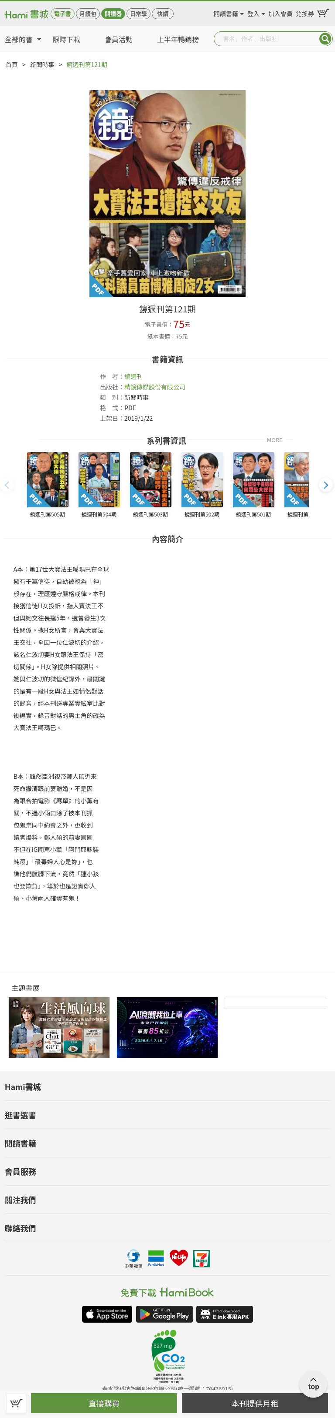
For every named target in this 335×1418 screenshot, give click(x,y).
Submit (325, 39)
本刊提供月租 (255, 1403)
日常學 (138, 14)
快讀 (162, 14)
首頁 (12, 64)
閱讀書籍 (226, 12)
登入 (253, 12)
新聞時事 (42, 64)
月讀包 (87, 14)
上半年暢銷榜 (178, 39)
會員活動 (119, 39)
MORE (275, 439)
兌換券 (305, 12)
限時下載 (66, 39)
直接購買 (104, 1403)
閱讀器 (113, 14)
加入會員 (280, 12)
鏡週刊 (133, 376)
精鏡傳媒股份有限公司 (154, 386)
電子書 (62, 14)
